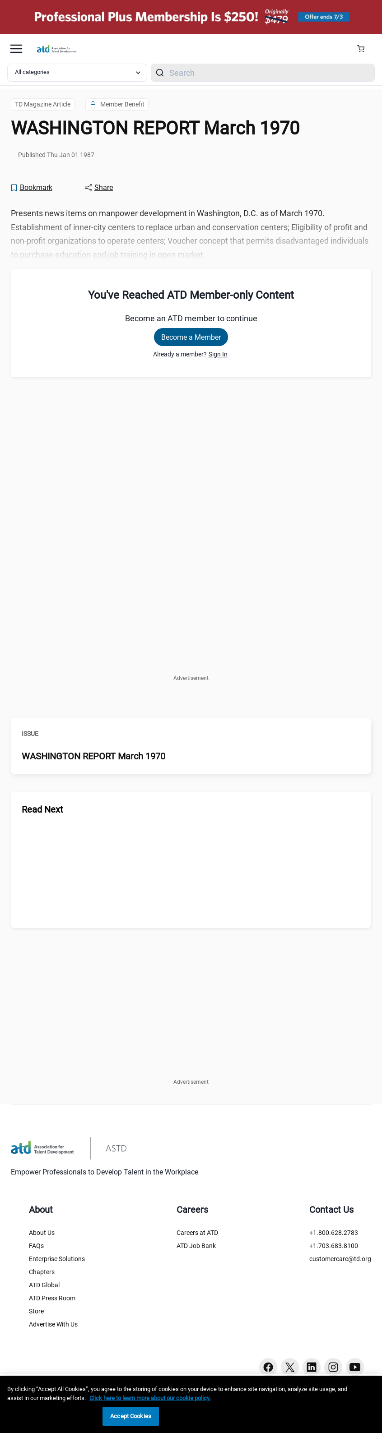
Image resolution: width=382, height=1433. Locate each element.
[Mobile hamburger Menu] (16, 49)
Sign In (218, 354)
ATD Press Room (52, 1298)
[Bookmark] (31, 188)
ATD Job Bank (196, 1245)
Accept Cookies (130, 1416)
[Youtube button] (355, 1367)
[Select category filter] (77, 73)
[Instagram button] (333, 1367)
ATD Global (44, 1285)
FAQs (36, 1245)
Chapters (42, 1272)
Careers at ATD (197, 1232)
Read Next (42, 809)
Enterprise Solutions (57, 1258)
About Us (42, 1232)
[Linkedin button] (312, 1367)
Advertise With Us (53, 1324)
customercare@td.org (340, 1258)
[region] (191, 1404)
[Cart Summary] (364, 49)
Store (36, 1311)
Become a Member (191, 337)
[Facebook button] (268, 1367)
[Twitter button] (290, 1367)
